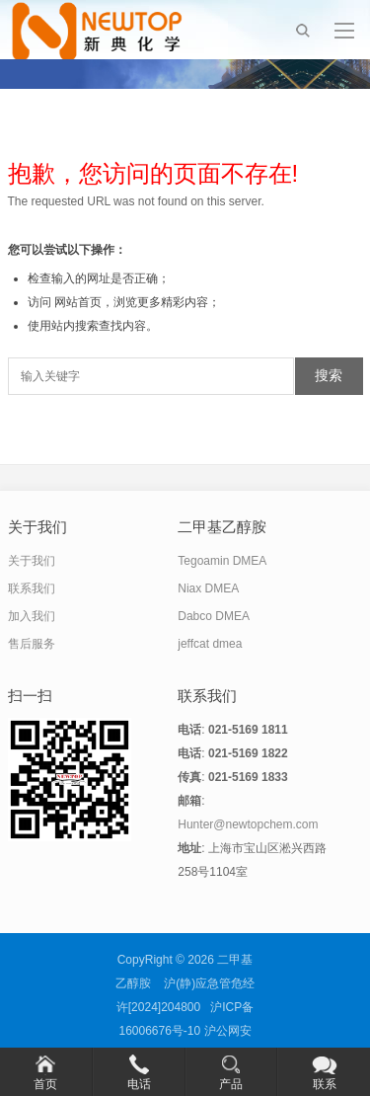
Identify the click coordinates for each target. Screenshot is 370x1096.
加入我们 (31, 616)
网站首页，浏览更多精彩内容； (137, 302)
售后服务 (31, 644)
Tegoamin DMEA (222, 561)
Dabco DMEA (214, 616)
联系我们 (31, 588)
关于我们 (31, 561)
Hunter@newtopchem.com (248, 824)
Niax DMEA (208, 588)
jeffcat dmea (210, 644)
